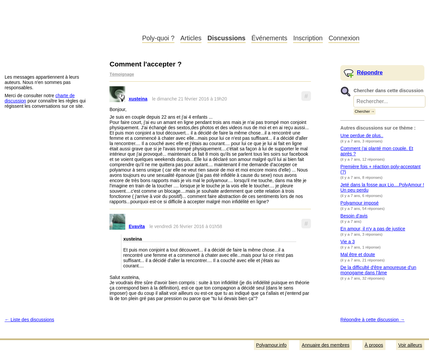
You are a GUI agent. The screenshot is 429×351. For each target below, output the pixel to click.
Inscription (307, 38)
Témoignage (121, 74)
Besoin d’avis (354, 215)
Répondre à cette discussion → (372, 319)
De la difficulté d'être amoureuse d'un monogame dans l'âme (378, 270)
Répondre (370, 72)
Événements (269, 38)
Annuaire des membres (326, 345)
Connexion (343, 38)
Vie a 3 (347, 241)
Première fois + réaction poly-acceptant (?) (380, 169)
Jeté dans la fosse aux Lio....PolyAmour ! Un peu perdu (382, 187)
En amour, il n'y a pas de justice (372, 228)
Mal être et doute (357, 254)
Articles (190, 38)
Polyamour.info (68, 23)
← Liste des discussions (29, 319)
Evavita (137, 226)
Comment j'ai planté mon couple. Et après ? (376, 151)
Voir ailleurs (410, 345)
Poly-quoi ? (158, 38)
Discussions (226, 38)
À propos (374, 345)
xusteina (138, 98)
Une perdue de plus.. (361, 135)
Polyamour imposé (359, 203)
